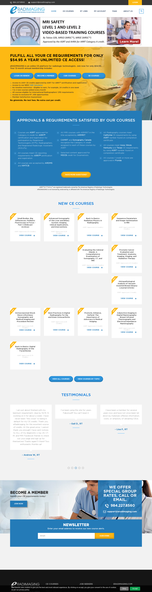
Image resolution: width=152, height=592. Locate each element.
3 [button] (76, 409)
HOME (53, 11)
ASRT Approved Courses (57, 529)
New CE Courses (76, 204)
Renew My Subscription (90, 550)
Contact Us (51, 561)
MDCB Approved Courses (58, 532)
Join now (18, 444)
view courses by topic (89, 320)
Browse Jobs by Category (92, 535)
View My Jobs (52, 550)
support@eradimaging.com (43, 2)
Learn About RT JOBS (56, 558)
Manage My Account (89, 547)
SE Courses (93, 76)
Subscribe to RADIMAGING (93, 552)
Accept (135, 589)
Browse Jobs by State (90, 532)
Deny (124, 589)
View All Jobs (86, 529)
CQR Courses (70, 76)
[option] (30, 375)
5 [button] (83, 409)
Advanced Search (88, 537)
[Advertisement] (76, 499)
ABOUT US (128, 11)
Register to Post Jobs (56, 552)
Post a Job (51, 547)
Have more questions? (76, 175)
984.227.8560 (19, 2)
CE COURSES (68, 11)
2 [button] (72, 409)
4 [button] (79, 409)
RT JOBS (84, 11)
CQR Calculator (36, 85)
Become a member (45, 76)
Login (135, 2)
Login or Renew (22, 76)
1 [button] (69, 409)
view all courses (60, 320)
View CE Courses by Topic (58, 537)
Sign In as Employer (55, 555)
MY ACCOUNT (100, 11)
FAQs (114, 11)
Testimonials (76, 336)
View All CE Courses (55, 535)
